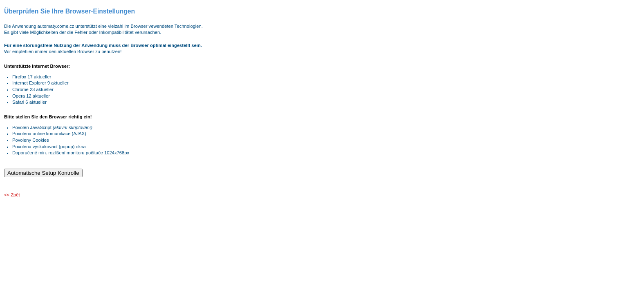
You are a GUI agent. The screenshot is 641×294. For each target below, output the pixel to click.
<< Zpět (12, 194)
